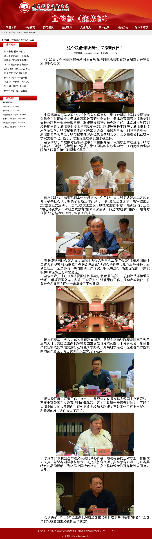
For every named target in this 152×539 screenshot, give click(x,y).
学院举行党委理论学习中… (17, 60)
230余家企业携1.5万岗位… (17, 69)
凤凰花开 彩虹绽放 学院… (16, 73)
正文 (32, 40)
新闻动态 (24, 40)
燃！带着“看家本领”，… (16, 51)
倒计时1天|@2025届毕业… (16, 78)
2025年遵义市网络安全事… (17, 64)
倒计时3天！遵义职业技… (16, 91)
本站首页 (15, 40)
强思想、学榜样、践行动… (17, 82)
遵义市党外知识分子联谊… (17, 56)
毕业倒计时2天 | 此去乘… (16, 86)
